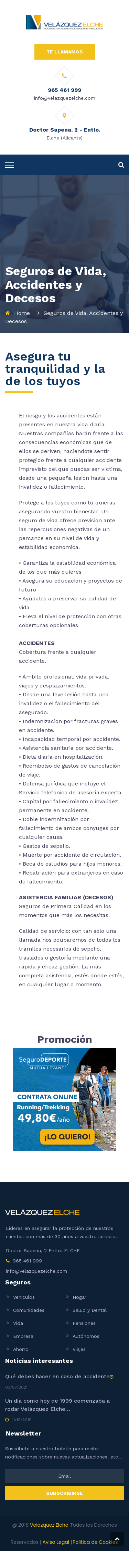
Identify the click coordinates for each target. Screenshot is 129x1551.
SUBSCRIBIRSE (64, 1493)
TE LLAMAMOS (64, 51)
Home (22, 313)
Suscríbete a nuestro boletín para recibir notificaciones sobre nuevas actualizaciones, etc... (63, 1453)
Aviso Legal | (57, 1542)
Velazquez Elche (49, 1525)
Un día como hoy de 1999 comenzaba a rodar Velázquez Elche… (57, 1404)
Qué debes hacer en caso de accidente (57, 1376)
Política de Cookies (95, 1542)
